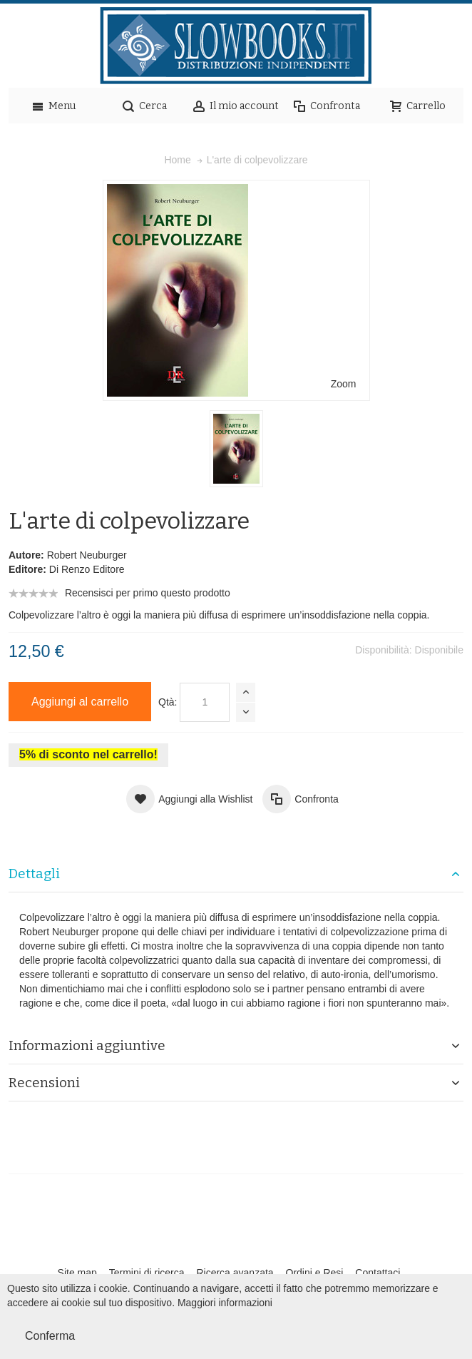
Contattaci (377, 1272)
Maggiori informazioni (225, 1302)
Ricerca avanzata (234, 1272)
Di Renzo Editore (87, 569)
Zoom (343, 384)
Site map (77, 1272)
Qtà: (167, 702)
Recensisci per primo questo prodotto (147, 593)
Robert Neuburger (87, 555)
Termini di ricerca (147, 1272)
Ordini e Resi (315, 1272)
